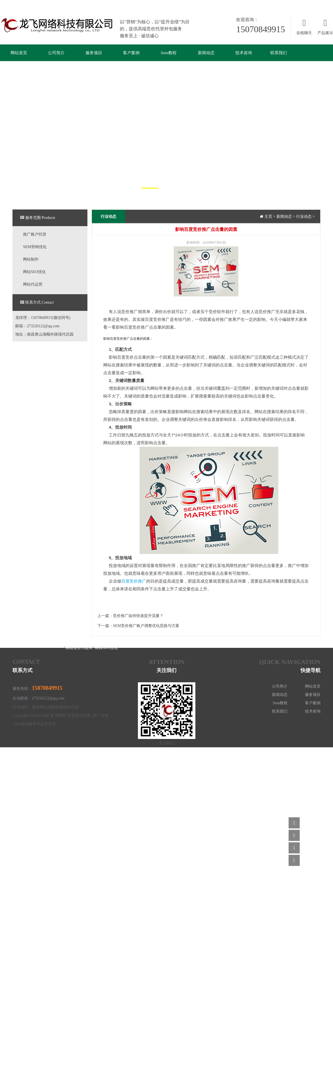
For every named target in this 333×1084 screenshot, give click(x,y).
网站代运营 (32, 284)
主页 (268, 216)
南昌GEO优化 (106, 648)
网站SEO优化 (34, 272)
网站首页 (19, 53)
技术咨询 (243, 53)
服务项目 (93, 53)
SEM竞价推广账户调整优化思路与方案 (146, 626)
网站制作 (31, 259)
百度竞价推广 (133, 581)
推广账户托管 (34, 234)
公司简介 (56, 53)
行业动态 (304, 216)
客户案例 (131, 53)
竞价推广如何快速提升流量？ (138, 616)
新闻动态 (206, 53)
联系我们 (278, 53)
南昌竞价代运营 (79, 648)
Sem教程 (168, 53)
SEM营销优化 (35, 247)
